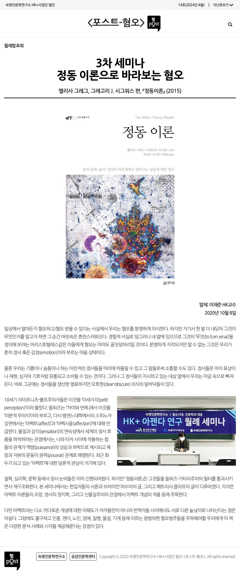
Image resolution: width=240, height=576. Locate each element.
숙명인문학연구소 (51, 557)
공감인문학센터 (83, 557)
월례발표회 (14, 46)
